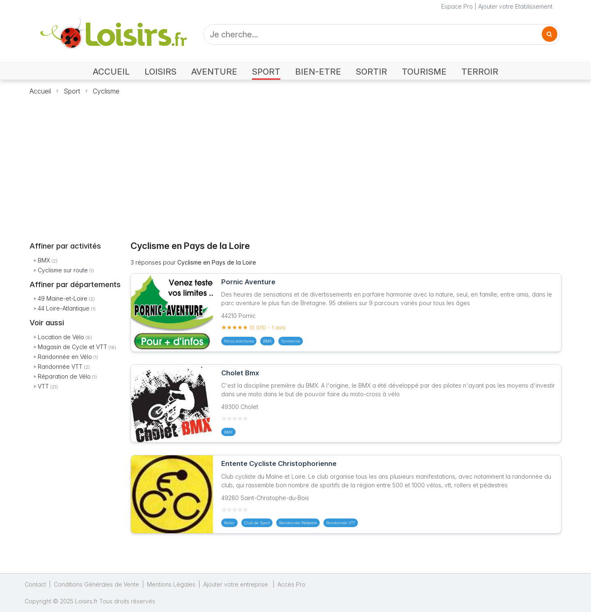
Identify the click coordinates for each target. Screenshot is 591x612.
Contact (35, 584)
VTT (43, 386)
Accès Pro (291, 584)
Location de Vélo (61, 336)
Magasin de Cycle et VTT (72, 346)
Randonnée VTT (60, 366)
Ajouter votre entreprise (236, 584)
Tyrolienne (290, 341)
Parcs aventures (239, 341)
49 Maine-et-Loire (62, 298)
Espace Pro (457, 6)
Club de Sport (257, 523)
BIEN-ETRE (318, 71)
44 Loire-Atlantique (63, 308)
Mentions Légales (171, 584)
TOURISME (424, 71)
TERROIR (479, 71)
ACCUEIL (111, 71)
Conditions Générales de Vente (96, 584)
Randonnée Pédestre (298, 523)
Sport (72, 91)
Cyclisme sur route (63, 270)
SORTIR (371, 71)
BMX (44, 260)
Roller (229, 523)
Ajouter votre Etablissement (515, 6)
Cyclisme (106, 91)
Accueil (40, 91)
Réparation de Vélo (64, 376)
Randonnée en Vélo (65, 356)
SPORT (266, 71)
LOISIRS (160, 71)
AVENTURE (214, 71)
